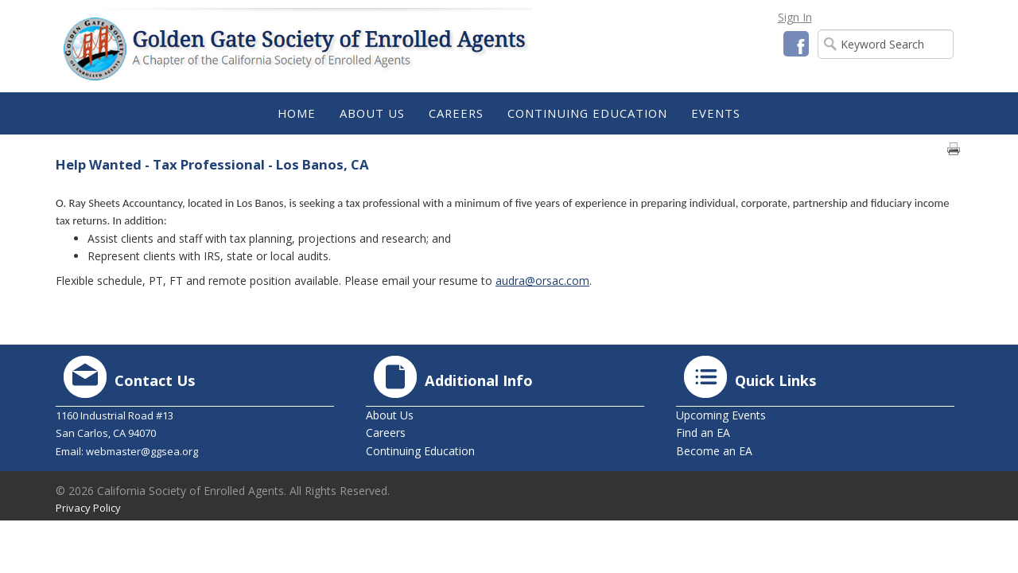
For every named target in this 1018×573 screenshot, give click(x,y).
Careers (386, 432)
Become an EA (714, 450)
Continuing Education (420, 450)
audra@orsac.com (542, 280)
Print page (953, 148)
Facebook (796, 44)
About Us (390, 415)
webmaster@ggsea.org (142, 451)
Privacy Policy (88, 508)
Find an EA (703, 432)
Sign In (795, 17)
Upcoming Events (721, 415)
